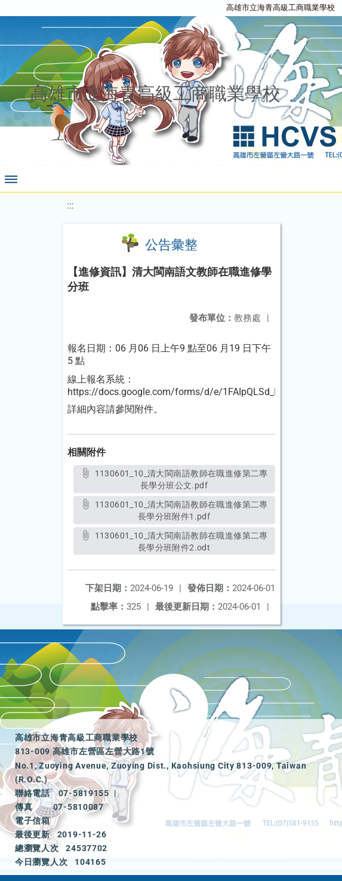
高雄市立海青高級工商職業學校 (280, 7)
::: (70, 205)
